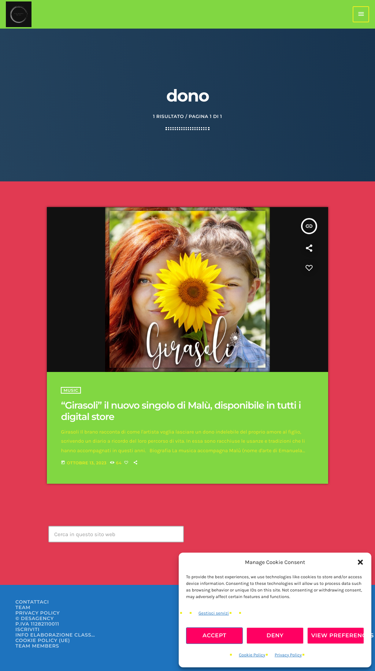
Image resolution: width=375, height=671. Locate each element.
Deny (275, 635)
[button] (360, 562)
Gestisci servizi (213, 613)
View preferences (337, 635)
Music (70, 390)
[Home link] (18, 14)
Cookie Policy (252, 655)
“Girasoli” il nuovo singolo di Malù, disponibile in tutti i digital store (181, 411)
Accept (214, 635)
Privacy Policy (288, 655)
